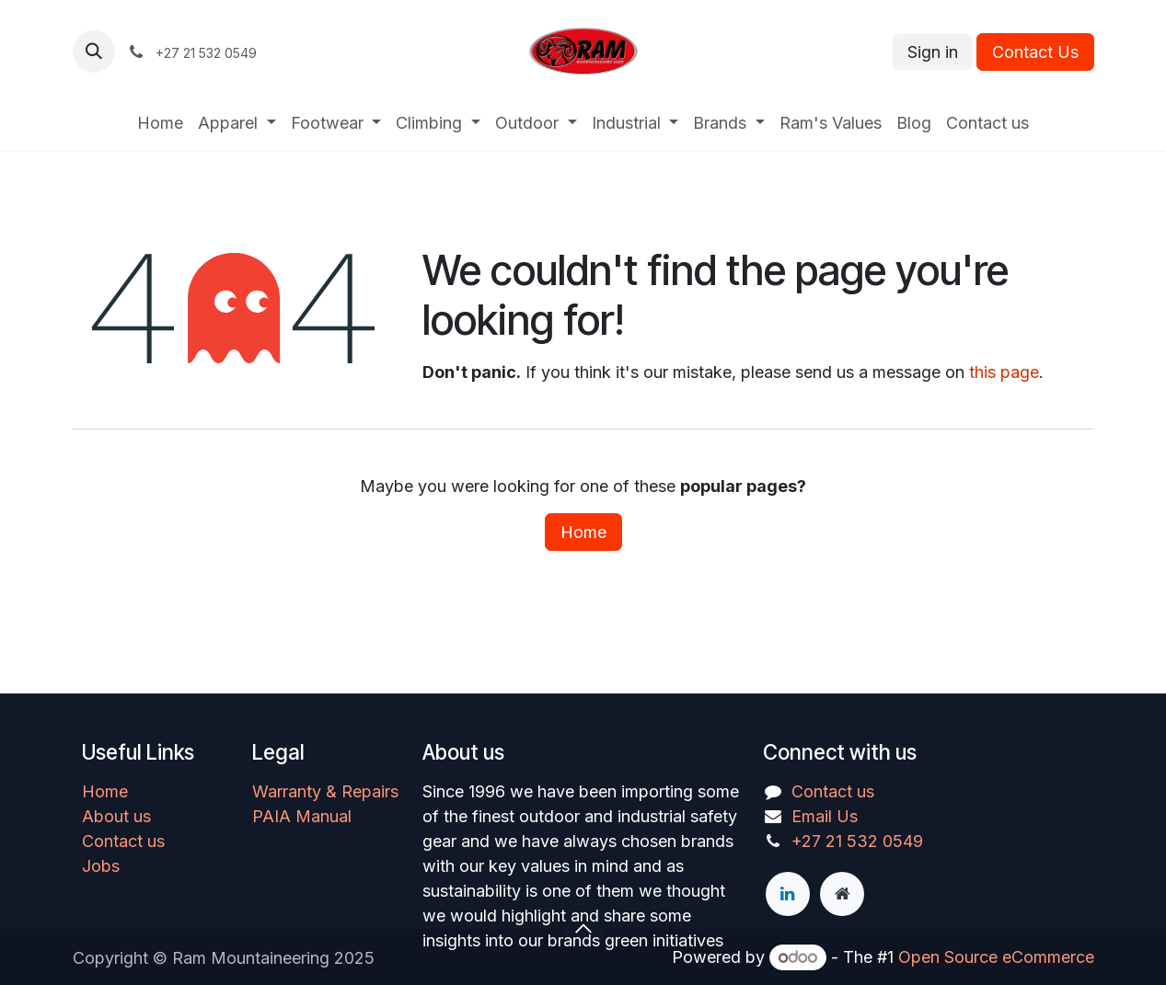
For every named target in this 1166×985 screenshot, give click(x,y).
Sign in (932, 52)
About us (116, 816)
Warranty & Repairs (325, 791)
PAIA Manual (302, 816)
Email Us (824, 816)
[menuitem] (160, 123)
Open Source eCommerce (996, 957)
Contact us (123, 841)
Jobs (101, 866)
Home (583, 532)
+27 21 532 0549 (857, 841)
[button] (94, 51)
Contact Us (1035, 52)
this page (1004, 372)
